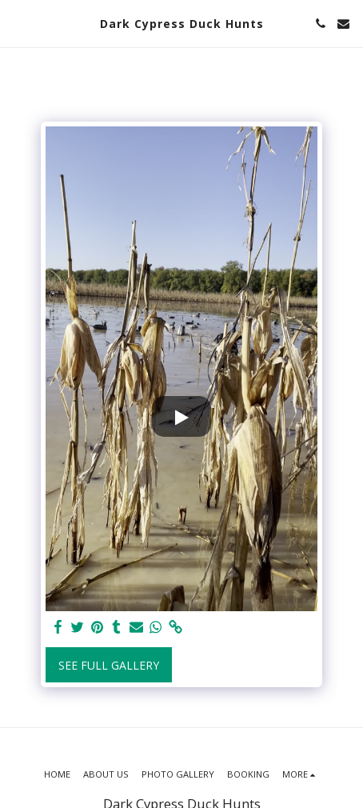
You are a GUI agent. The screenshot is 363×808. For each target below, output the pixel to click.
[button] (17, 22)
